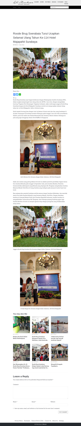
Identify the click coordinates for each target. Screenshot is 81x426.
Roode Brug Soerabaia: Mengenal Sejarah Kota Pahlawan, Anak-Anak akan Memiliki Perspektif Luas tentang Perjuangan (40, 338)
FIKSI (66, 2)
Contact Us (48, 421)
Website (53, 402)
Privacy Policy (19, 421)
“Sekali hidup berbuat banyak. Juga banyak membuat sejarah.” (57, 338)
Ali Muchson (38, 424)
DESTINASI (48, 2)
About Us (55, 421)
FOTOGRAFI (60, 2)
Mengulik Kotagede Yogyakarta (56, 365)
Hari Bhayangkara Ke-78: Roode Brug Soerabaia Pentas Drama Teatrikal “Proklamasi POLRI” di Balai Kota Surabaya (21, 366)
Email (34, 402)
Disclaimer (27, 421)
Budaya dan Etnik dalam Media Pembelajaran (20, 337)
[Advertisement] (40, 19)
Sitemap (61, 421)
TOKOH (66, 3)
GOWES (42, 2)
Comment (16, 384)
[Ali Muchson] (23, 3)
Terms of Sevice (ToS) (37, 421)
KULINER (36, 2)
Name (15, 402)
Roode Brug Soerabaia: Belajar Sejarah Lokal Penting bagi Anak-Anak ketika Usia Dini (40, 366)
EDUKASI (54, 2)
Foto (19, 7)
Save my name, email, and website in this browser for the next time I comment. (37, 408)
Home (14, 7)
